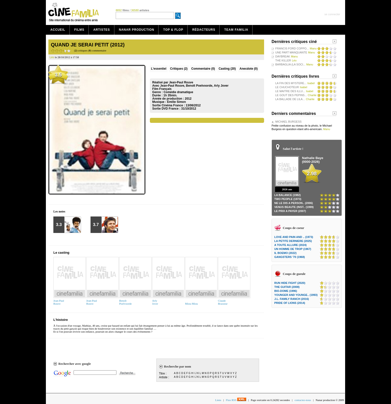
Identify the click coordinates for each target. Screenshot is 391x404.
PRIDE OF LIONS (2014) (289, 302)
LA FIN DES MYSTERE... (290, 83)
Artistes (101, 29)
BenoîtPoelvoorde (125, 302)
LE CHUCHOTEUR (287, 87)
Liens (218, 400)
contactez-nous (302, 400)
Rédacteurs (203, 29)
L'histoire (60, 320)
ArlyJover (155, 302)
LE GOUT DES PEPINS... (291, 95)
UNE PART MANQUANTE (291, 52)
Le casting (61, 252)
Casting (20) (227, 68)
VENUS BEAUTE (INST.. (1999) (294, 206)
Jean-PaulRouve (58, 302)
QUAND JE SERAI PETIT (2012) (88, 44)
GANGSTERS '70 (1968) (289, 256)
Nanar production (136, 29)
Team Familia (236, 29)
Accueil (57, 29)
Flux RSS (236, 400)
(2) (179, 68)
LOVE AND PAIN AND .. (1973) (293, 236)
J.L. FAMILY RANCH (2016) (291, 298)
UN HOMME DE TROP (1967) (292, 248)
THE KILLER (283, 60)
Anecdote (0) (248, 68)
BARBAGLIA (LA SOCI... (290, 64)
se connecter (332, 14)
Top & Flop (173, 29)
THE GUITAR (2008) (286, 286)
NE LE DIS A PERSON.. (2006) (293, 203)
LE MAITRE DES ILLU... (290, 91)
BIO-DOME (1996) (285, 290)
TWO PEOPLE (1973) (287, 199)
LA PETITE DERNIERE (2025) (293, 240)
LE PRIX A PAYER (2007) (290, 210)
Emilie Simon (176, 102)
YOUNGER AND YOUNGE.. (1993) (296, 294)
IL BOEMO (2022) (285, 252)
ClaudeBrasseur (223, 302)
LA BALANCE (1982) (287, 195)
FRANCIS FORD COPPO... (292, 48)
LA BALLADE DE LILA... (290, 99)
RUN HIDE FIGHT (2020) (289, 282)
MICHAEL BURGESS (288, 121)
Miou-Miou (191, 303)
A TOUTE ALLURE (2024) (290, 244)
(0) (203, 68)
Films (79, 29)
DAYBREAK (282, 56)
